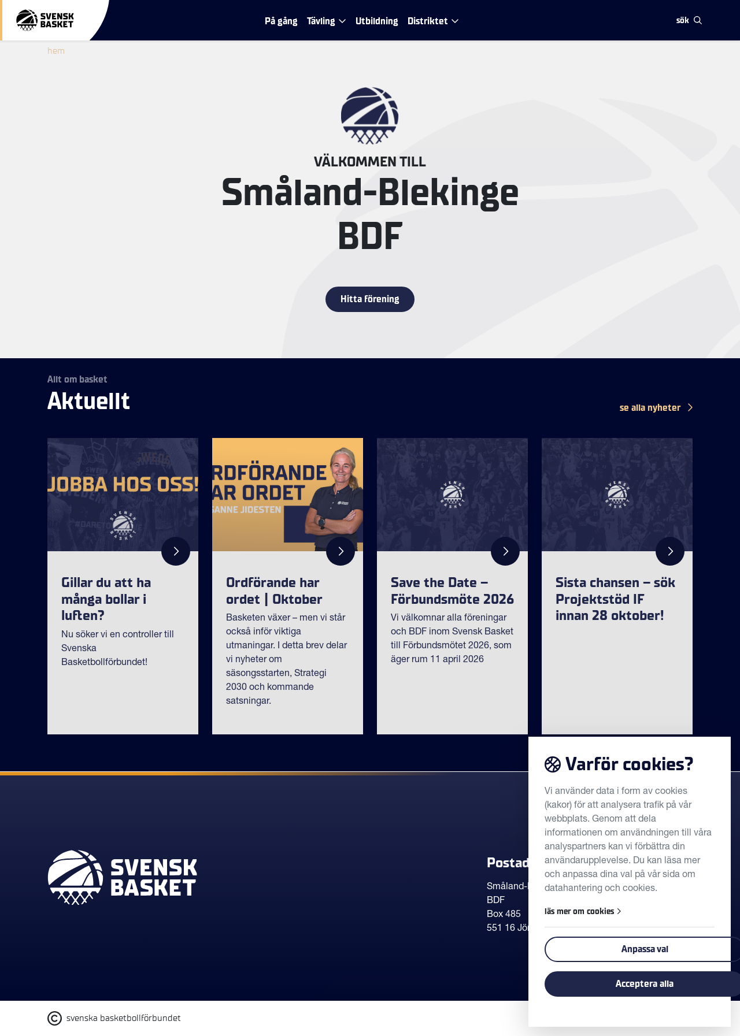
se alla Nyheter (656, 408)
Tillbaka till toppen (644, 810)
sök (689, 20)
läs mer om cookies (583, 911)
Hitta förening (370, 299)
